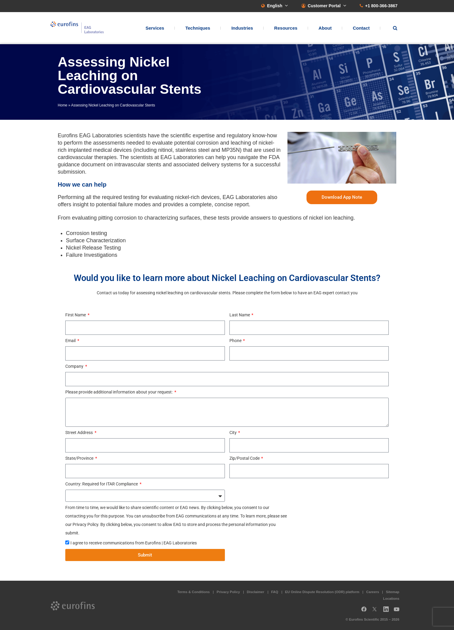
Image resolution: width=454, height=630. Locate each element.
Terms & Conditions (193, 592)
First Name (76, 314)
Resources (285, 28)
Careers (372, 592)
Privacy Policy (228, 592)
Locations (391, 598)
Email (70, 340)
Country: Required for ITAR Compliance (102, 483)
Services (154, 28)
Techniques (197, 28)
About (325, 28)
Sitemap (392, 592)
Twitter (376, 611)
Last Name (240, 314)
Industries (242, 28)
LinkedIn (388, 611)
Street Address (79, 432)
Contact (361, 28)
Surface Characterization (96, 240)
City (233, 432)
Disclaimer (255, 592)
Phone (235, 340)
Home (62, 105)
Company (74, 366)
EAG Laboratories (80, 28)
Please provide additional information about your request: (119, 392)
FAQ (274, 592)
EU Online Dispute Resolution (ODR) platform (322, 592)
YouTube (398, 611)
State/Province (79, 458)
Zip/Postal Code (245, 458)
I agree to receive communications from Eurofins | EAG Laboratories (133, 542)
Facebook (364, 611)
